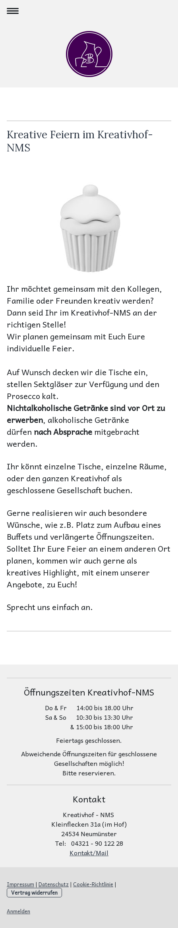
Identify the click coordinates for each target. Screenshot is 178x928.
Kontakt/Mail (89, 852)
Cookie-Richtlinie (93, 884)
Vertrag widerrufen (34, 892)
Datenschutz (54, 884)
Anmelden (18, 911)
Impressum (20, 884)
